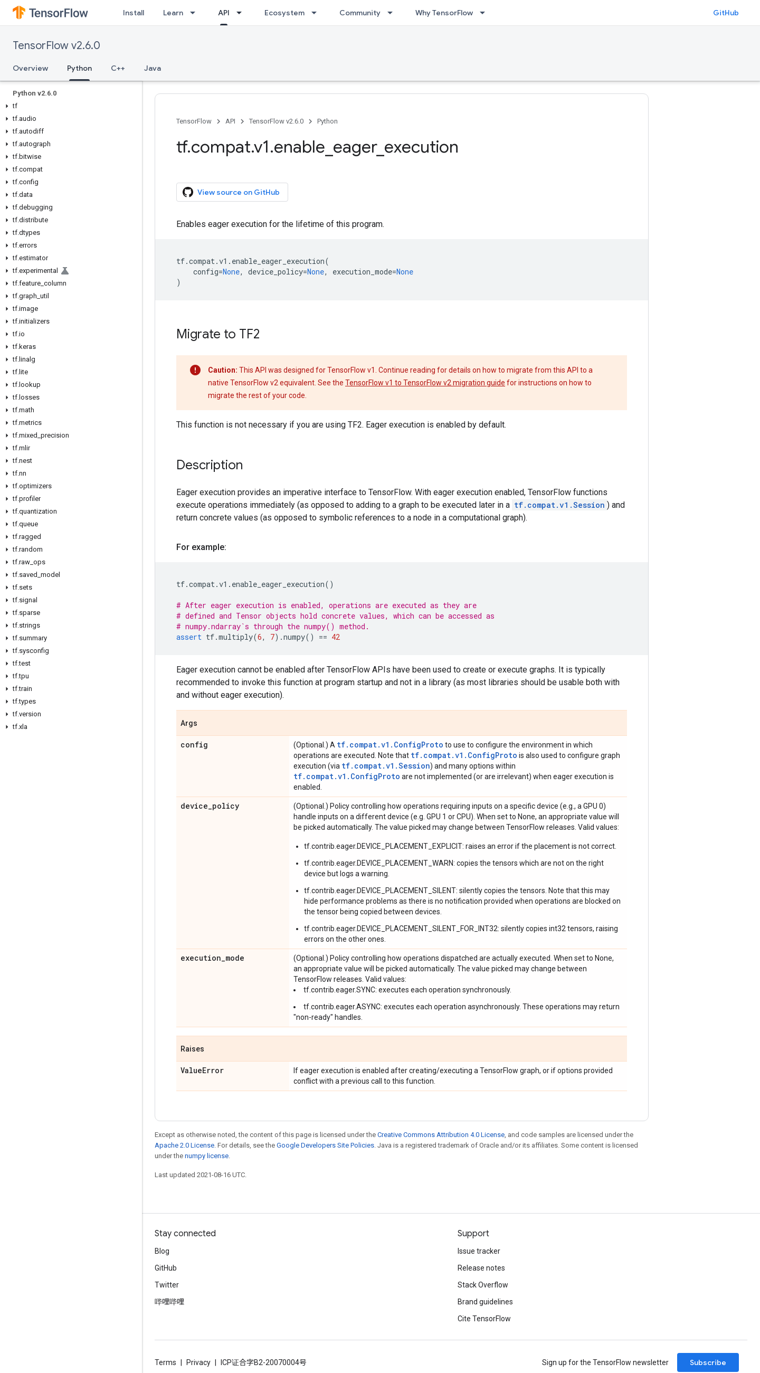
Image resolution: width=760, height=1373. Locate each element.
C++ (118, 68)
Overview (30, 68)
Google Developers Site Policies (325, 1145)
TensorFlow (194, 121)
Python (327, 121)
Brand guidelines (485, 1302)
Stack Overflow (483, 1285)
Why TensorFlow (444, 12)
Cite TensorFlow (484, 1318)
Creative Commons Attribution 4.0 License (441, 1135)
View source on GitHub (231, 192)
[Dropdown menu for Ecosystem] (317, 12)
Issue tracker (479, 1251)
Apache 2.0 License (184, 1145)
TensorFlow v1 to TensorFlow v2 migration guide (425, 382)
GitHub (726, 12)
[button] (69, 106)
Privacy (198, 1362)
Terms (165, 1362)
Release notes (481, 1268)
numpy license (207, 1156)
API (230, 121)
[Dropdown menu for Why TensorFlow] (485, 12)
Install (133, 12)
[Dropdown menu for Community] (393, 12)
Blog (162, 1251)
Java (152, 68)
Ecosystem (284, 12)
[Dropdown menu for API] (242, 12)
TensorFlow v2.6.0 (56, 45)
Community (360, 12)
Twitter (167, 1285)
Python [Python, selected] (79, 68)
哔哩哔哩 (169, 1302)
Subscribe (708, 1362)
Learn (173, 12)
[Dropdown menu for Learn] (195, 12)
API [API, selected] (224, 12)
